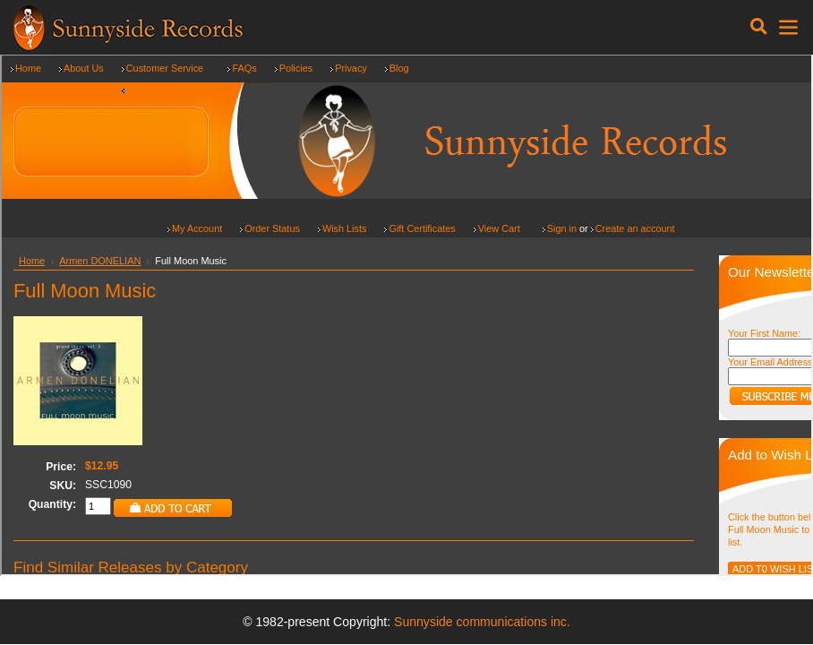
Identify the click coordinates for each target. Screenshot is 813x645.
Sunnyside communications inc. (482, 622)
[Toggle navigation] (758, 27)
